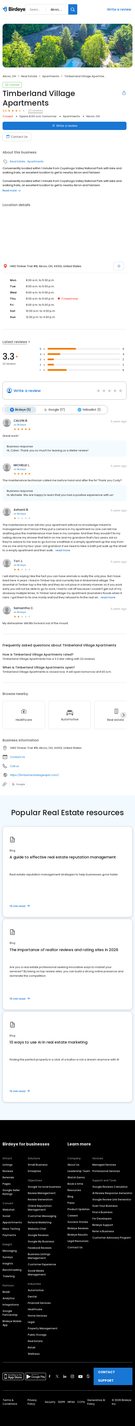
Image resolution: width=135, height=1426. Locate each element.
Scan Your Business (105, 1205)
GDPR (61, 1402)
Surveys (8, 1257)
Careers (73, 1215)
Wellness (34, 1353)
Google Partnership (10, 1312)
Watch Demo (76, 1177)
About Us (73, 1164)
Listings (8, 1164)
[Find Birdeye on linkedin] (64, 1376)
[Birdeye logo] (15, 10)
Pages (7, 1183)
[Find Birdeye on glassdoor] (88, 1376)
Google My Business (41, 1241)
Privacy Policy (32, 1401)
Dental (32, 1296)
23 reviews (35, 111)
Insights (8, 1263)
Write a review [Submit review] (64, 126)
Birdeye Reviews (78, 1228)
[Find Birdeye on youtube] (80, 1376)
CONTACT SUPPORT (106, 1376)
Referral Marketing (39, 1222)
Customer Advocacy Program (111, 1237)
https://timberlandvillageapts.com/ (34, 775)
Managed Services (104, 1164)
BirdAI (6, 1291)
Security (50, 1402)
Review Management (42, 1193)
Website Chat (37, 1228)
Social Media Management (37, 1272)
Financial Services (39, 1303)
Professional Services (106, 1171)
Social (6, 1216)
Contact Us (17, 757)
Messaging (10, 1250)
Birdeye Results (78, 1234)
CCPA (81, 1402)
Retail (31, 1347)
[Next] (123, 715)
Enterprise (34, 1171)
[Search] (72, 9)
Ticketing (9, 1276)
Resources (74, 1190)
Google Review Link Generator (111, 1199)
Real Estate (29, 76)
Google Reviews (38, 1235)
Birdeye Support (102, 1224)
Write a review (119, 9)
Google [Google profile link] (18, 784)
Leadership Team (79, 1171)
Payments (9, 1235)
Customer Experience (42, 1264)
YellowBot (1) (88, 409)
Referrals (8, 1177)
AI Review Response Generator (112, 1193)
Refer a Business (103, 1231)
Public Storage (37, 1334)
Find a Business (102, 1212)
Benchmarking (12, 1269)
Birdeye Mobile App (12, 1323)
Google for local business (44, 1186)
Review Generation (40, 1199)
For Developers (102, 1218)
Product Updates (79, 1209)
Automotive (36, 1290)
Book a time (75, 1183)
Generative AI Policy (96, 1401)
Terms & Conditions (10, 1401)
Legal (31, 1322)
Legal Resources (78, 1241)
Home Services (37, 1315)
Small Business (38, 1164)
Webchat (9, 1209)
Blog (70, 1196)
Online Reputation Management (40, 1207)
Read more (12, 190)
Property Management (43, 1328)
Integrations (11, 1304)
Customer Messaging (42, 1216)
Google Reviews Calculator (110, 1186)
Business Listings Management (39, 1256)
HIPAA (71, 1402)
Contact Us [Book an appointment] (17, 137)
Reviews (8, 1171)
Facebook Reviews (40, 1247)
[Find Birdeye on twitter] (57, 1376)
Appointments (12, 1222)
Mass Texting (11, 1228)
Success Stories (78, 1222)
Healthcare (35, 1309)
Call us (14, 766)
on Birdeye (20, 424)
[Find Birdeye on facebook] (49, 1376)
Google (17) (54, 409)
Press (71, 1202)
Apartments (50, 76)
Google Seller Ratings (11, 1192)
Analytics (9, 1298)
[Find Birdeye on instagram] (72, 1376)
